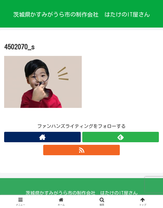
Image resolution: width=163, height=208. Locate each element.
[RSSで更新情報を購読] (81, 150)
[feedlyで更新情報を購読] (120, 137)
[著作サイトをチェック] (42, 137)
